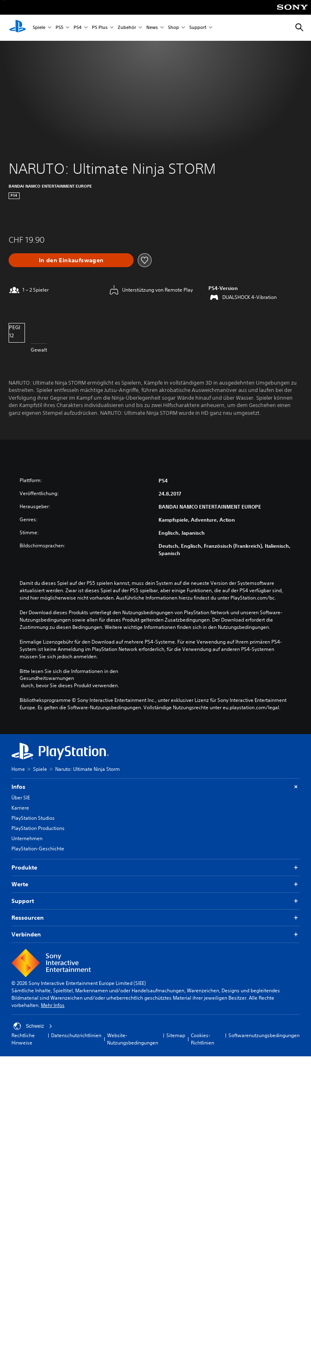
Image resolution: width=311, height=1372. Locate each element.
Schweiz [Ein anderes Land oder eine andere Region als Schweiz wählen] (32, 1026)
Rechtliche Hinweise (23, 1039)
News (152, 28)
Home (18, 769)
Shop (173, 28)
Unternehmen (27, 838)
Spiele (39, 28)
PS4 (78, 28)
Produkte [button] (155, 868)
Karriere (20, 807)
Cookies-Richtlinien (202, 1039)
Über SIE (20, 797)
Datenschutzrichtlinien (76, 1035)
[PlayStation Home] (17, 28)
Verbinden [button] (155, 934)
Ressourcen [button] (155, 918)
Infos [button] (155, 787)
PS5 (59, 28)
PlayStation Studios (33, 817)
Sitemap (175, 1035)
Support (197, 28)
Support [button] (155, 901)
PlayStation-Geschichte (37, 848)
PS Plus (99, 28)
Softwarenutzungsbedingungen (264, 1035)
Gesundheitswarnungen (47, 678)
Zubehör (127, 28)
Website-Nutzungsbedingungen (132, 1039)
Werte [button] (155, 884)
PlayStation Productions (38, 828)
